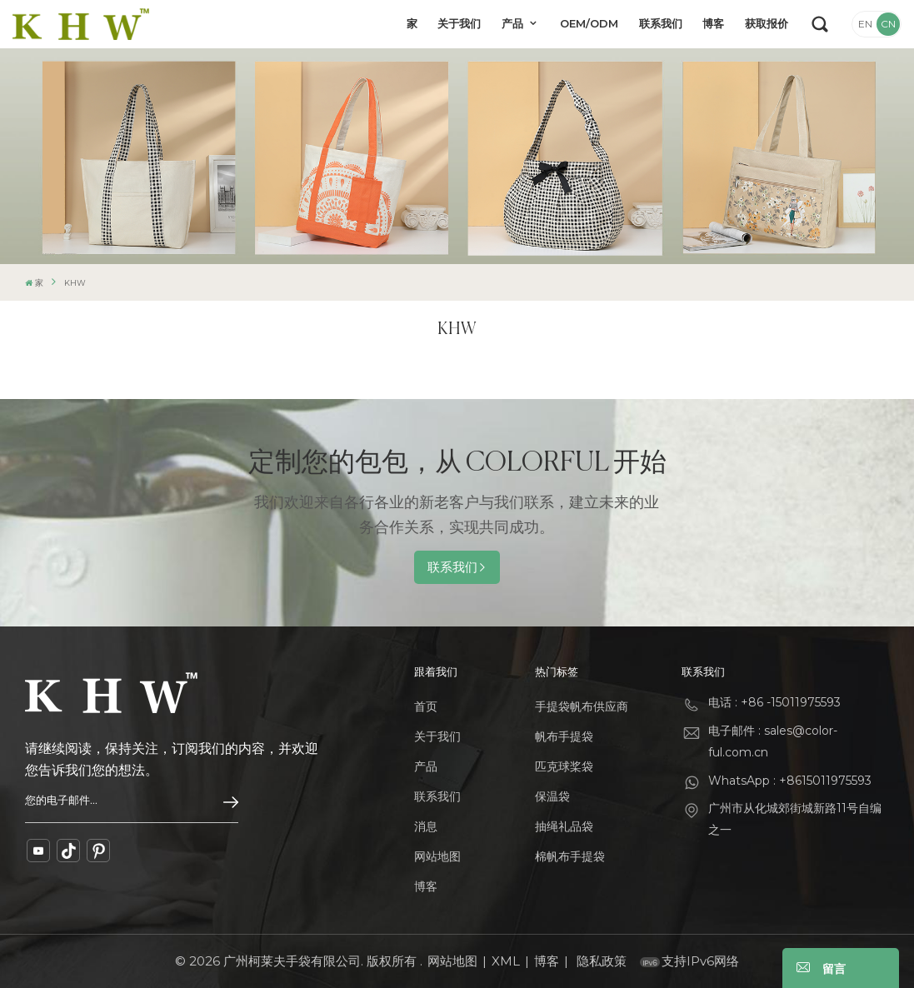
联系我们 (660, 23)
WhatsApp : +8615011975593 (790, 780)
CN (888, 23)
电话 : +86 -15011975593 (774, 702)
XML (506, 961)
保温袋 (552, 796)
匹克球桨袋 (564, 766)
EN (865, 23)
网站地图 (437, 856)
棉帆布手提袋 (570, 856)
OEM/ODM (589, 23)
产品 (514, 23)
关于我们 (459, 23)
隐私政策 (602, 961)
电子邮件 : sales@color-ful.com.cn (772, 741)
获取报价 (766, 23)
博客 (713, 23)
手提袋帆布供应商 (581, 706)
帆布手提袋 (564, 736)
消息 (425, 826)
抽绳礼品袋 (564, 826)
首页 (425, 706)
